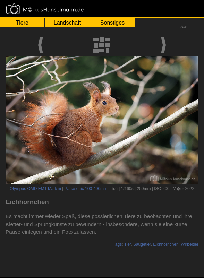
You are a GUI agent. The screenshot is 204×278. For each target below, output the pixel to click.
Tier (127, 244)
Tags (117, 244)
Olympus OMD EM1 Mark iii (35, 188)
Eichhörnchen (165, 244)
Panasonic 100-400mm (86, 188)
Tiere (22, 23)
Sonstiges (112, 23)
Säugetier (142, 244)
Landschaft (67, 23)
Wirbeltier (189, 244)
